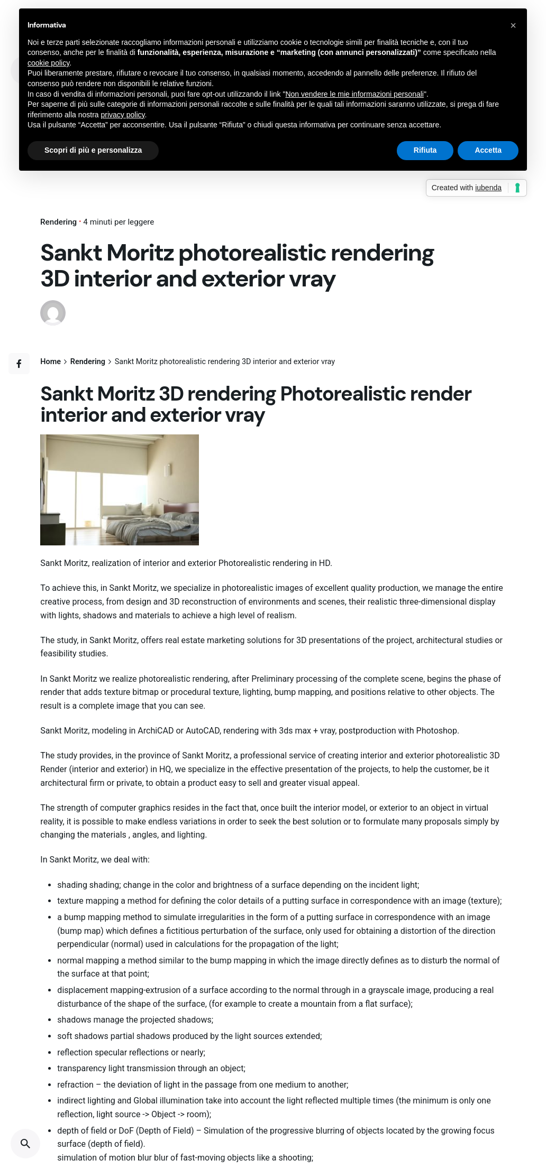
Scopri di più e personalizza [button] (93, 150)
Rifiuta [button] (425, 150)
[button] (513, 25)
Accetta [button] (488, 150)
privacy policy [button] (123, 114)
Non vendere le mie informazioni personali (354, 94)
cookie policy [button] (48, 63)
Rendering (58, 222)
